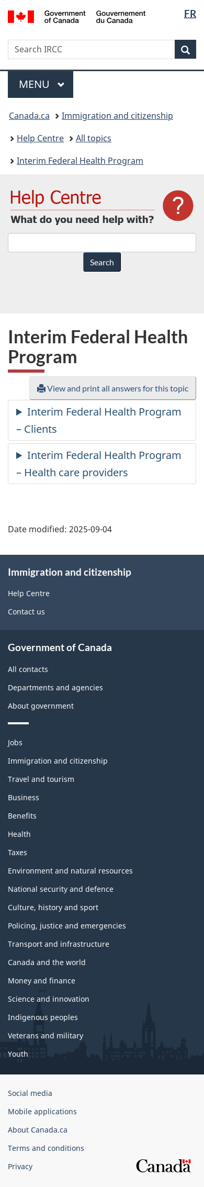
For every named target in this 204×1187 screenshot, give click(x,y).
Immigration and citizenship (117, 115)
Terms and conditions (46, 1148)
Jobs (15, 742)
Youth (18, 1054)
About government (41, 706)
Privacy (20, 1166)
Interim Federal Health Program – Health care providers (99, 463)
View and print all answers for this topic (112, 388)
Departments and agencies (55, 687)
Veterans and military (45, 1035)
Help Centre (40, 138)
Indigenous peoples (43, 1017)
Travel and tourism (41, 779)
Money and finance (41, 981)
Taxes (17, 852)
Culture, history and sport (53, 907)
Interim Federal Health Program (80, 160)
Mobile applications (42, 1111)
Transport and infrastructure (58, 944)
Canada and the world (47, 962)
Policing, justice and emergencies (67, 926)
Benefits (22, 816)
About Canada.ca (37, 1130)
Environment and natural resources (70, 871)
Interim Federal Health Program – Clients (99, 420)
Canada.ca (29, 115)
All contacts (28, 669)
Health (19, 834)
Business (23, 797)
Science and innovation (48, 999)
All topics (93, 138)
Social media (30, 1093)
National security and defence (61, 889)
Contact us (26, 612)
